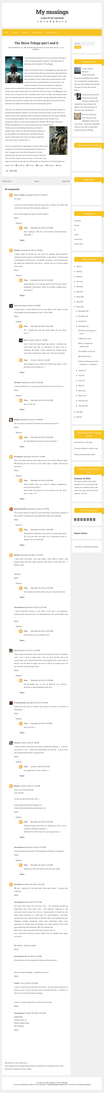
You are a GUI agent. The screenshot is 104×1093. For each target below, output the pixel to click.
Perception (18, 457)
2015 (78, 292)
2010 (78, 417)
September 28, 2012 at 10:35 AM (42, 680)
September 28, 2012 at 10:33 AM (42, 530)
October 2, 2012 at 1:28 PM (29, 743)
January (81, 406)
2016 (78, 287)
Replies (19, 223)
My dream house (84, 356)
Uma (26, 228)
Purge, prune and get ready (84, 454)
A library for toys (84, 338)
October (81, 321)
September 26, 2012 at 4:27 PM (35, 607)
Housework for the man (83, 442)
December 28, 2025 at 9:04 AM (35, 1013)
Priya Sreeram (20, 703)
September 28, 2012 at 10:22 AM (42, 437)
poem (76, 235)
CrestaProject (23, 1084)
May (80, 385)
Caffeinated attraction (90, 95)
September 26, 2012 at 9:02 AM (29, 305)
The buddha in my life (86, 351)
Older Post (66, 181)
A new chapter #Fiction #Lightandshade (88, 72)
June (80, 380)
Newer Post (7, 181)
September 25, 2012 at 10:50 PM (36, 195)
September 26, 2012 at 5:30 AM (31, 250)
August (81, 370)
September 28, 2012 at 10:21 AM (42, 280)
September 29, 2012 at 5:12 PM (41, 723)
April (80, 391)
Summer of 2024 (82, 478)
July (80, 375)
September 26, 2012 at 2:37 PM (38, 509)
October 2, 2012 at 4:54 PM (40, 766)
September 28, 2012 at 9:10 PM (37, 703)
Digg (58, 165)
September (82, 326)
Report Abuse (81, 533)
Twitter (30, 165)
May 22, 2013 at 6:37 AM (33, 902)
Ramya (17, 420)
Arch (16, 305)
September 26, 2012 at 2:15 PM (34, 457)
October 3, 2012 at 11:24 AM (30, 786)
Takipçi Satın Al (20, 1020)
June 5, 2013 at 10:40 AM (29, 983)
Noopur (17, 786)
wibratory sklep (30, 945)
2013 (78, 302)
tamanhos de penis (41, 972)
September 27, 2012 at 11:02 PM (29, 650)
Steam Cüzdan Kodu (21, 1023)
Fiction (15, 32)
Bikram (17, 555)
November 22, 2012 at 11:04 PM (42, 822)
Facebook (20, 165)
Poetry (25, 32)
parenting (78, 239)
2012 (78, 307)
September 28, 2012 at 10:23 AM (42, 480)
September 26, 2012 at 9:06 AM (32, 382)
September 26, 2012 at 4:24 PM (32, 555)
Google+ (40, 165)
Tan (15, 650)
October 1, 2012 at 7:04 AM (37, 340)
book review (31, 47)
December (82, 311)
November (82, 316)
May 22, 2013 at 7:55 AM (33, 956)
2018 (78, 277)
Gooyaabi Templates (84, 1084)
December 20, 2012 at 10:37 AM (33, 884)
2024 (78, 266)
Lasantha (43, 1084)
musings (77, 221)
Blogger (95, 547)
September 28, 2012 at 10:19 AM (42, 228)
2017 (78, 281)
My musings (52, 12)
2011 (78, 412)
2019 (78, 271)
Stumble (50, 165)
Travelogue (37, 32)
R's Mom (17, 382)
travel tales (78, 244)
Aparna (17, 250)
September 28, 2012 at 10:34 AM (42, 631)
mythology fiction (42, 47)
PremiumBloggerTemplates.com (57, 1084)
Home (6, 32)
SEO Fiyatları (19, 1026)
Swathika (18, 884)
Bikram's (17, 574)
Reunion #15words (89, 114)
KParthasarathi (20, 509)
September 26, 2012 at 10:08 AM (31, 420)
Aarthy (17, 743)
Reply (16, 218)
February (81, 401)
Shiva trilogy (54, 47)
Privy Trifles (19, 195)
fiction (76, 225)
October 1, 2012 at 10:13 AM (40, 360)
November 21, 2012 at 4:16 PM (35, 847)
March (80, 396)
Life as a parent (51, 32)
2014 (78, 297)
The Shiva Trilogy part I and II (36, 43)
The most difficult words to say (86, 448)
